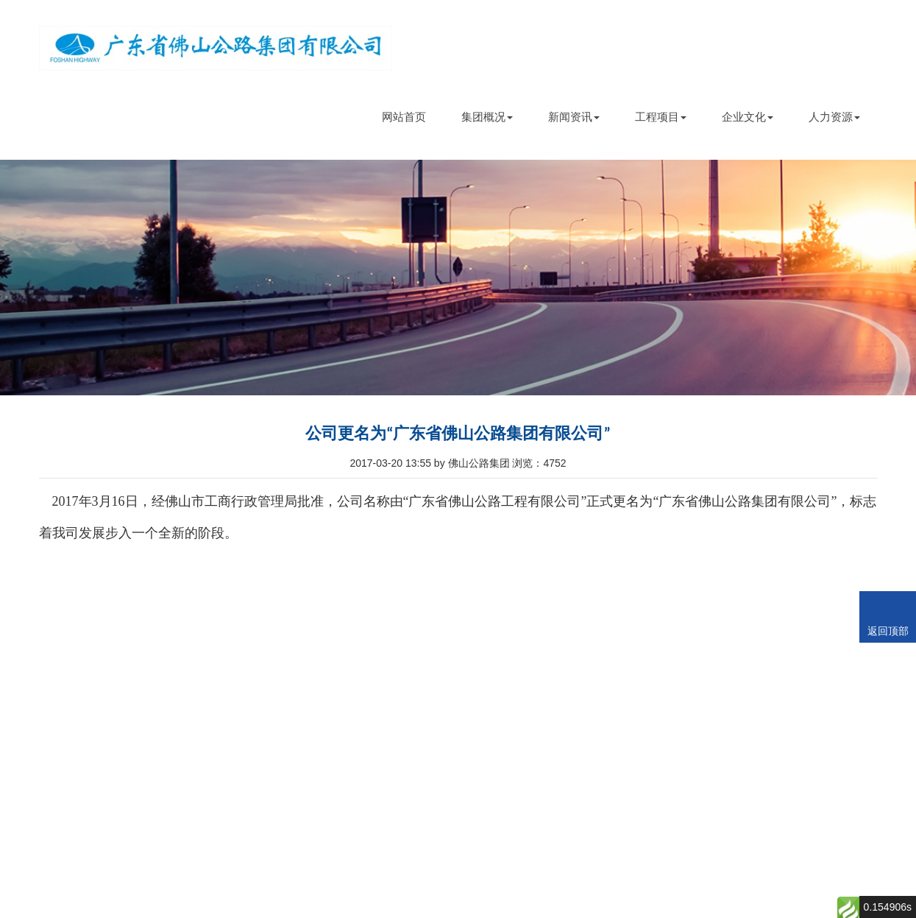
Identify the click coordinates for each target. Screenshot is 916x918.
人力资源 (834, 116)
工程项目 (660, 116)
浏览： (539, 463)
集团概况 (487, 116)
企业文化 (747, 116)
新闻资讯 (574, 116)
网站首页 (404, 116)
